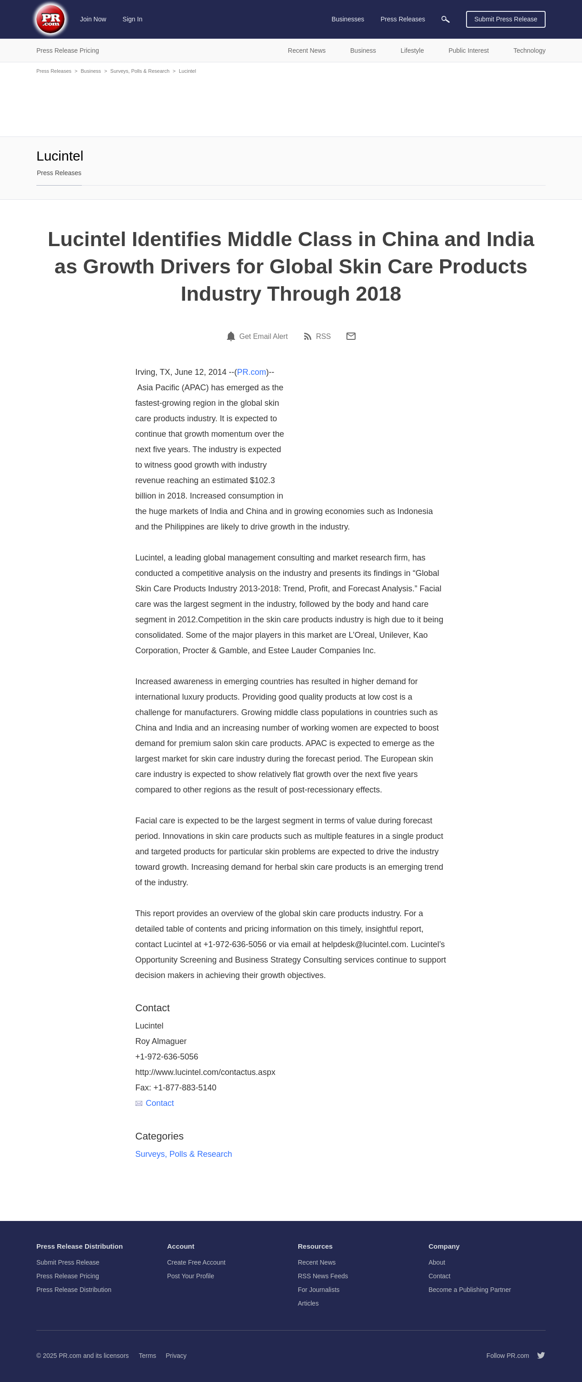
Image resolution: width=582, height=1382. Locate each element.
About (437, 1262)
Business (90, 71)
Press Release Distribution (73, 1289)
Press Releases (53, 71)
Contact (154, 1103)
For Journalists (319, 1289)
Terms (147, 1355)
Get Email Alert (263, 336)
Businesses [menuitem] (347, 19)
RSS (323, 336)
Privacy (176, 1355)
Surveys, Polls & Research (140, 71)
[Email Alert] (232, 336)
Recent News (317, 1262)
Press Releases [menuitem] (403, 19)
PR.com (251, 372)
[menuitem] (446, 19)
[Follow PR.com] (537, 1356)
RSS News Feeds (323, 1276)
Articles (308, 1303)
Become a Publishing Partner (470, 1289)
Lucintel (187, 71)
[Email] (351, 336)
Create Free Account (196, 1262)
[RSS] (309, 336)
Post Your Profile (191, 1276)
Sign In (133, 19)
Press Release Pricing (67, 1276)
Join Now (93, 19)
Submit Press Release (505, 19)
